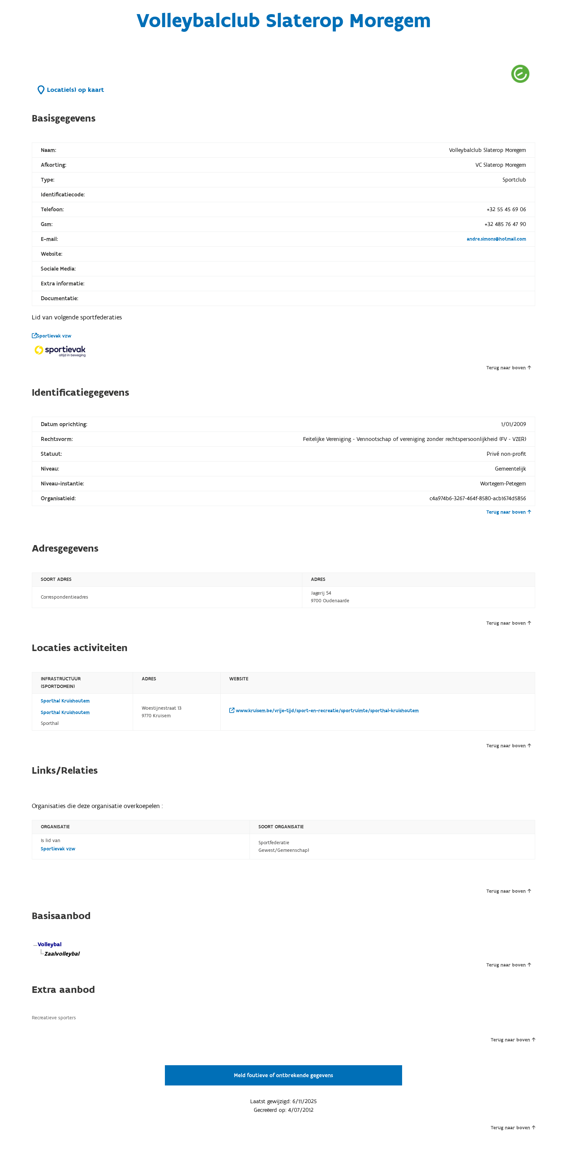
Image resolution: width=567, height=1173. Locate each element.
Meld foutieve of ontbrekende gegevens (283, 1075)
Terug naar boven (508, 368)
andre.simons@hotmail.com (496, 239)
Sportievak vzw (51, 336)
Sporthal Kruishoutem (65, 701)
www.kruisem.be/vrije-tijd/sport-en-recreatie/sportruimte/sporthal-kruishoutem (324, 710)
